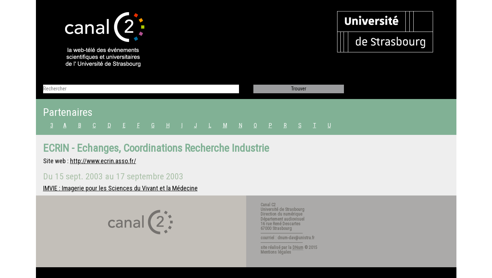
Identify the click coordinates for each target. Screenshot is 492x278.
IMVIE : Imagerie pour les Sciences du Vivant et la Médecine (120, 188)
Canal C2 (268, 204)
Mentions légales (276, 252)
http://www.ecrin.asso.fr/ (103, 161)
